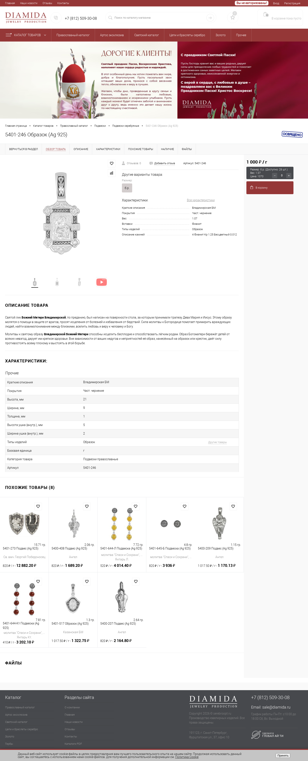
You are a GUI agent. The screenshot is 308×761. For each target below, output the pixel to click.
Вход (276, 3)
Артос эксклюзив (16, 704)
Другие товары (206, 435)
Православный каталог (20, 696)
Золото (9, 726)
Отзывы (47, 3)
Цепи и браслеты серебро (21, 718)
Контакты (63, 3)
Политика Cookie (186, 757)
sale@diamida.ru (276, 696)
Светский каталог (16, 711)
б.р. (127, 188)
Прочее (10, 740)
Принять (283, 755)
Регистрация (292, 3)
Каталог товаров (27, 35)
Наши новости (28, 3)
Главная (10, 3)
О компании (72, 696)
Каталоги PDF (73, 733)
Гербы (9, 733)
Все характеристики (201, 200)
